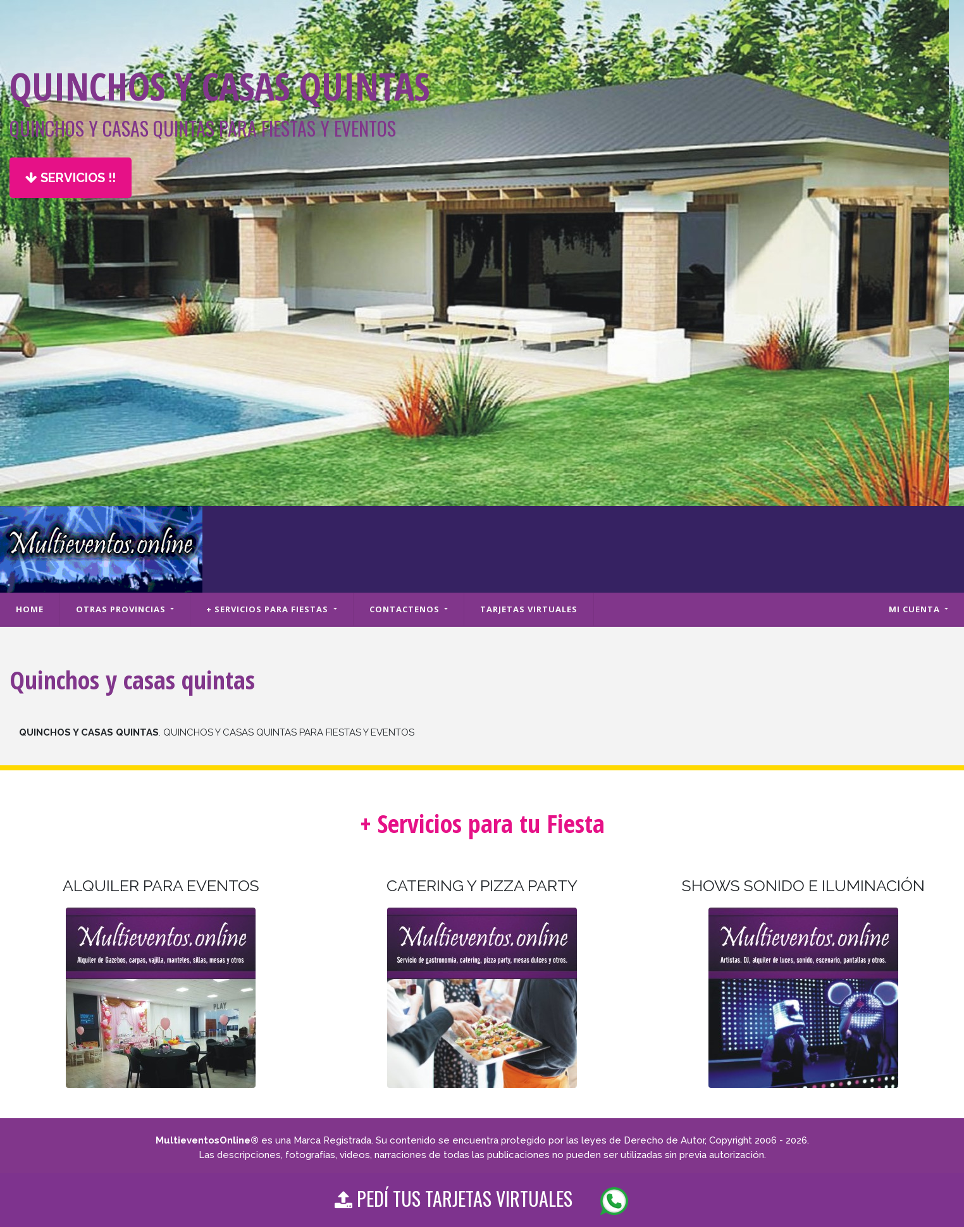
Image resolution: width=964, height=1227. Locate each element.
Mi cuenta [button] (915, 609)
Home (30, 609)
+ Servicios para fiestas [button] (268, 609)
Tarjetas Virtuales (529, 609)
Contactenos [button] (405, 609)
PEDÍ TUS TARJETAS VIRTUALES (482, 1200)
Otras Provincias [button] (122, 609)
